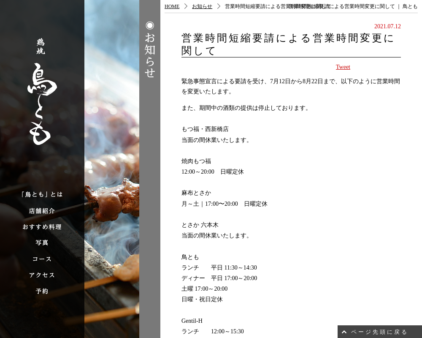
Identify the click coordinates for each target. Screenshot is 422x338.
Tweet (343, 67)
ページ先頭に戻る (379, 332)
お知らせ (202, 6)
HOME (172, 6)
